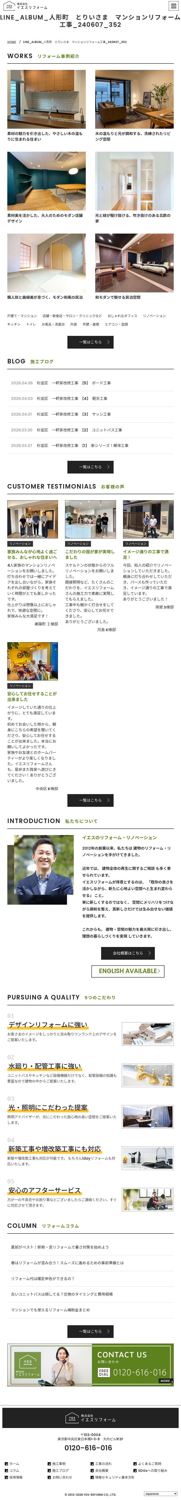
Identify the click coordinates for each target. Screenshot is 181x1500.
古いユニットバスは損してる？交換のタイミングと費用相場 (62, 1294)
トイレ (31, 324)
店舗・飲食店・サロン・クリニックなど (72, 316)
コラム (14, 1470)
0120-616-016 (88, 1448)
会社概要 (101, 1470)
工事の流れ (103, 1463)
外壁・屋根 (91, 324)
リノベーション (154, 316)
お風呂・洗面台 (53, 324)
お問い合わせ (62, 1477)
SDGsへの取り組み (152, 1470)
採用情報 (16, 1477)
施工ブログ (60, 1470)
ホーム (14, 1463)
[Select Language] (160, 1494)
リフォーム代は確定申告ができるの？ (43, 1278)
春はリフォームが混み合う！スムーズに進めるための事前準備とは (67, 1263)
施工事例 (59, 1463)
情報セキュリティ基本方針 (115, 1477)
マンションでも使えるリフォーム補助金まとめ (50, 1310)
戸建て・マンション (22, 316)
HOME (11, 42)
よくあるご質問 (149, 1463)
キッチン (14, 324)
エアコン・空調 (116, 324)
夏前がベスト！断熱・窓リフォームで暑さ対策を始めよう (60, 1247)
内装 (73, 324)
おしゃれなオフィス (122, 316)
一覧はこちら (90, 342)
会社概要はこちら (128, 953)
